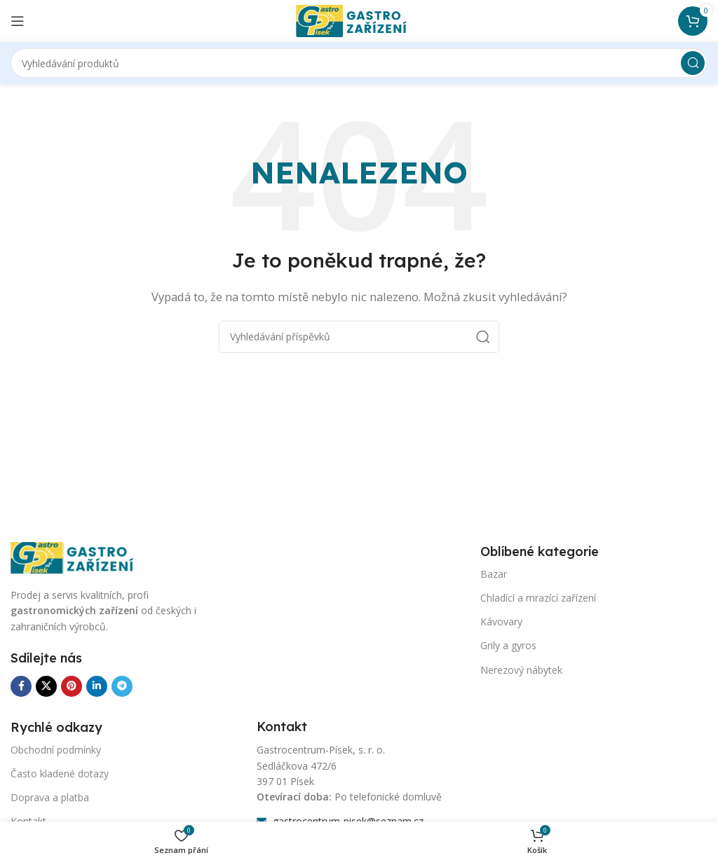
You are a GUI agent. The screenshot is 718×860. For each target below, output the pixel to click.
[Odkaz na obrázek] (81, 557)
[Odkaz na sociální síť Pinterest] (71, 686)
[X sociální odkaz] (46, 686)
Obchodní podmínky (56, 749)
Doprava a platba (50, 797)
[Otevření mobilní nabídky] (18, 21)
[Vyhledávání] (359, 63)
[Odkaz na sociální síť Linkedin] (96, 686)
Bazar (493, 574)
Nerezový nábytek (521, 670)
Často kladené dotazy (60, 773)
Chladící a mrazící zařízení (538, 597)
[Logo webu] (359, 20)
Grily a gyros (508, 645)
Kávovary (501, 621)
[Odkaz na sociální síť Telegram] (122, 686)
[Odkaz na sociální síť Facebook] (21, 686)
